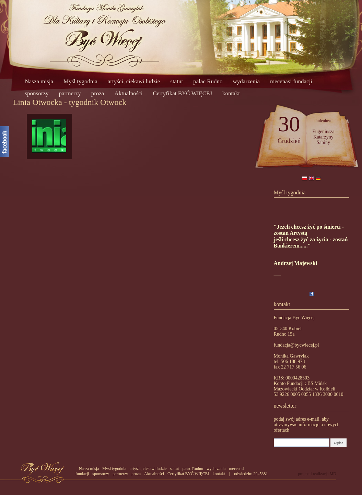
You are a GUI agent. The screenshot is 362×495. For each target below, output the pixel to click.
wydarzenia (246, 81)
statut (176, 81)
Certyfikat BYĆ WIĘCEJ (182, 93)
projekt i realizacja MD (317, 473)
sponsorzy (37, 93)
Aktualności (128, 93)
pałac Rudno (207, 81)
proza (97, 93)
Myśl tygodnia (80, 81)
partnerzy (70, 93)
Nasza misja (39, 81)
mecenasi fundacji (291, 81)
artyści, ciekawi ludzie (134, 81)
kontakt (231, 93)
